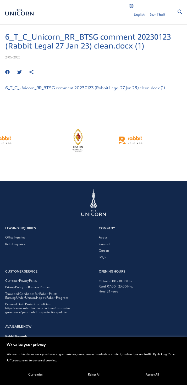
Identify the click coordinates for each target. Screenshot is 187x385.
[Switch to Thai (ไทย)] (157, 14)
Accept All (152, 375)
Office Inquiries (15, 238)
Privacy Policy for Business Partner (27, 287)
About (103, 238)
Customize (35, 375)
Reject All (94, 375)
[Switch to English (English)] (139, 14)
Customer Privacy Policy (21, 281)
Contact (104, 244)
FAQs (102, 257)
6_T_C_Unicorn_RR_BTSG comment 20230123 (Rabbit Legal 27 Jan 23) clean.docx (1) (85, 88)
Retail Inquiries (15, 244)
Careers (104, 251)
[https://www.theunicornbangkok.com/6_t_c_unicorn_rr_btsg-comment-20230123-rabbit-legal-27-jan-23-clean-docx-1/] (31, 72)
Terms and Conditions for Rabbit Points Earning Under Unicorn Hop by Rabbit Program (36, 296)
